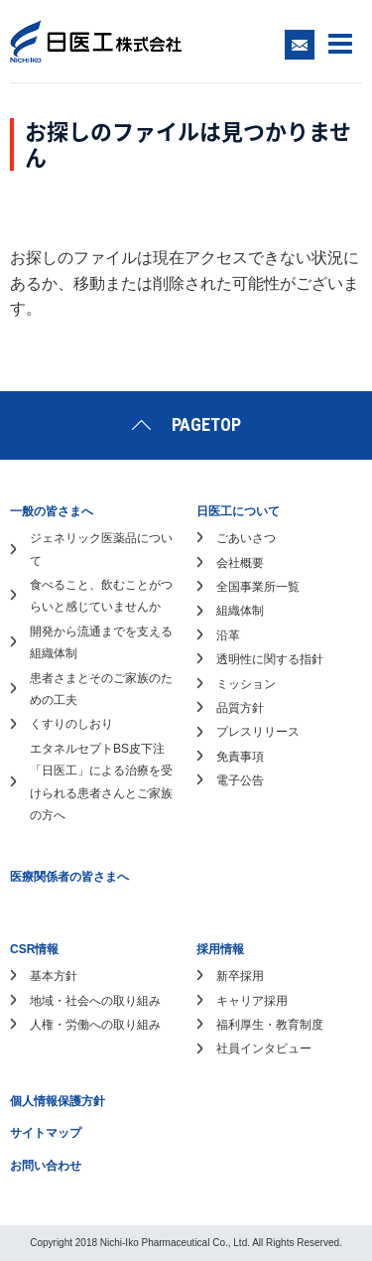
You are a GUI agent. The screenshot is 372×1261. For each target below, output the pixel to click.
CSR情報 (34, 949)
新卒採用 (240, 976)
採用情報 (220, 949)
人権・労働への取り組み (95, 1025)
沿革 (228, 635)
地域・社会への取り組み (95, 1001)
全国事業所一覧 (258, 587)
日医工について (238, 511)
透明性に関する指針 (269, 659)
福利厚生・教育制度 (269, 1025)
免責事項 (240, 757)
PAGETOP (206, 424)
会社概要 (240, 563)
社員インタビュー (263, 1048)
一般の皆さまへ (51, 511)
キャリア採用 (252, 1001)
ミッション (246, 684)
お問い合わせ (45, 1166)
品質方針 (240, 708)
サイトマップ (45, 1133)
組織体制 (240, 611)
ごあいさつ (246, 538)
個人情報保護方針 (57, 1101)
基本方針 (53, 976)
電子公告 (240, 780)
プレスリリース (258, 732)
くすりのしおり (71, 724)
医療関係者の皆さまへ (69, 877)
